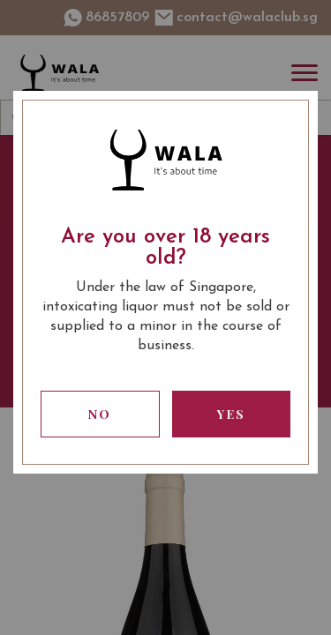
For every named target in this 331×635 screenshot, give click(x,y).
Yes (231, 414)
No (99, 414)
